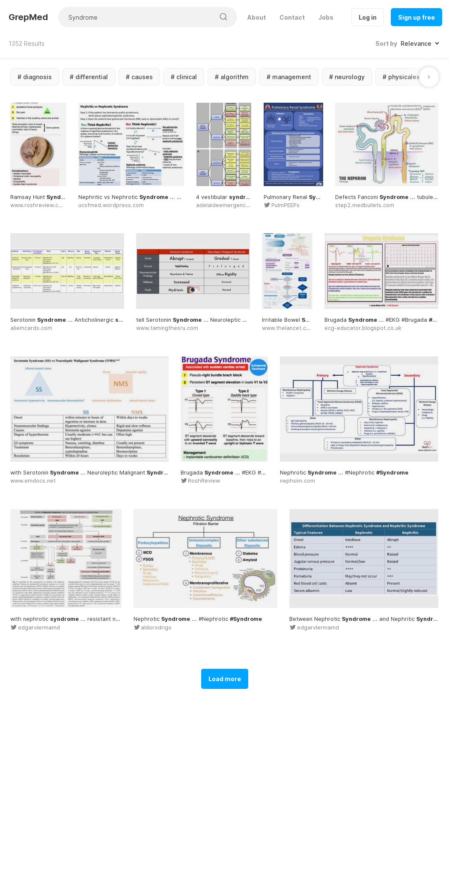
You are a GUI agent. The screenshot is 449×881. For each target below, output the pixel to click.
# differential (89, 76)
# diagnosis (35, 76)
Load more (224, 678)
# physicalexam (406, 76)
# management (289, 76)
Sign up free (416, 17)
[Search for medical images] (136, 17)
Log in (368, 17)
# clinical (184, 76)
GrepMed (28, 17)
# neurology (347, 76)
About (256, 17)
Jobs (325, 17)
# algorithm (232, 76)
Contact (292, 17)
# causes (139, 76)
